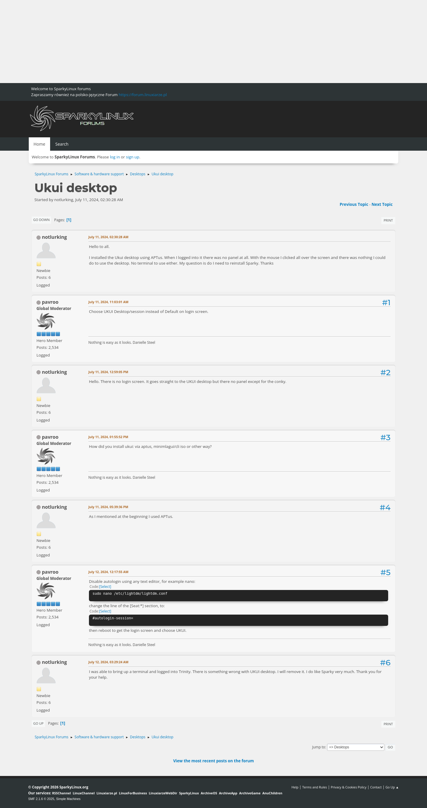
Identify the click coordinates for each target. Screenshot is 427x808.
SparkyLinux (189, 793)
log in (115, 157)
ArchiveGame (249, 793)
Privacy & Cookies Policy (348, 787)
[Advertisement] (178, 41)
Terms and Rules (314, 787)
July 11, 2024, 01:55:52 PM (108, 437)
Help (294, 787)
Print (388, 220)
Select (105, 586)
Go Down (41, 219)
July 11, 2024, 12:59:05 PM (108, 372)
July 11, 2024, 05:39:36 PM (108, 507)
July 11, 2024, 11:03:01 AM (108, 302)
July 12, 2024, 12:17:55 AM (108, 572)
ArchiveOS (209, 793)
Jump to (318, 747)
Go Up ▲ (392, 787)
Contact (376, 787)
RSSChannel (61, 793)
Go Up (38, 723)
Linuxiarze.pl (107, 793)
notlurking (54, 237)
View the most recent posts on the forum (213, 761)
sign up (132, 157)
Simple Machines (68, 799)
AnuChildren (272, 793)
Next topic (382, 204)
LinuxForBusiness (133, 793)
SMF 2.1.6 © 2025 (41, 799)
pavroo (50, 302)
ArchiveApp (228, 793)
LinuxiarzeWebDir (163, 793)
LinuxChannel (84, 793)
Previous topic (354, 204)
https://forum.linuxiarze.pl (143, 94)
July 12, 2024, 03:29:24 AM (108, 662)
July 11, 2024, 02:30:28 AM (108, 237)
